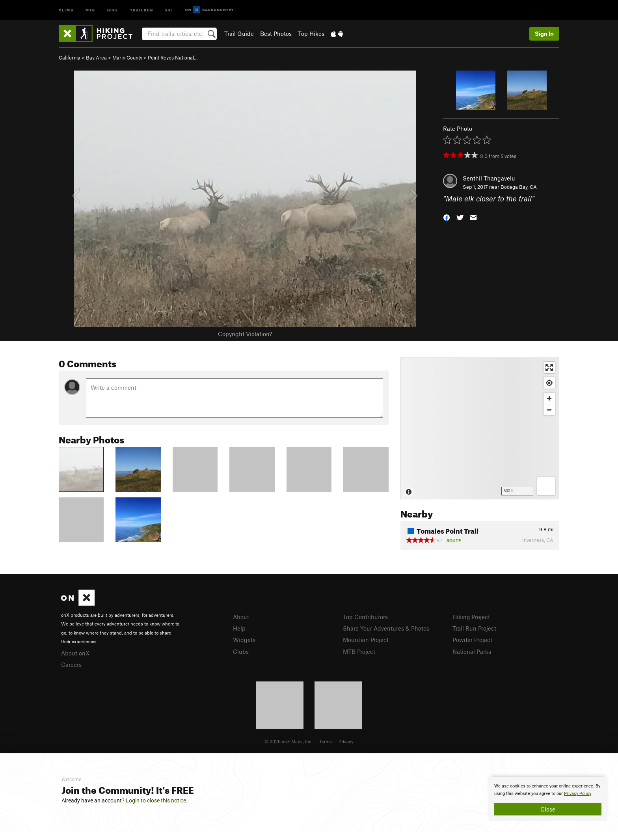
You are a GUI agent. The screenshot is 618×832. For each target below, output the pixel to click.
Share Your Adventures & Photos (386, 628)
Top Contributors (365, 616)
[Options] (546, 486)
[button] (446, 216)
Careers (71, 664)
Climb (66, 9)
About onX (75, 653)
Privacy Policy (577, 793)
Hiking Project (471, 616)
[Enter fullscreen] (549, 367)
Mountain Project (366, 639)
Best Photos (276, 33)
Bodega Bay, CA (519, 187)
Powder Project (472, 639)
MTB (90, 9)
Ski (169, 9)
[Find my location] (549, 383)
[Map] (480, 428)
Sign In (544, 33)
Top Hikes (311, 33)
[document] (547, 798)
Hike (112, 9)
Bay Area (96, 57)
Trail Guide (239, 33)
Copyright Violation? (245, 333)
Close (547, 809)
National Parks (471, 651)
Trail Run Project (474, 628)
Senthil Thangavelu (489, 178)
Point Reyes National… (173, 57)
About (241, 616)
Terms (325, 741)
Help (239, 628)
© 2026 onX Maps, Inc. (288, 741)
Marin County (127, 57)
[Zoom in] (549, 398)
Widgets (244, 639)
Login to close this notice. (157, 800)
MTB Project (359, 651)
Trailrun (141, 9)
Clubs (241, 651)
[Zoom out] (549, 409)
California (69, 57)
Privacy (346, 741)
